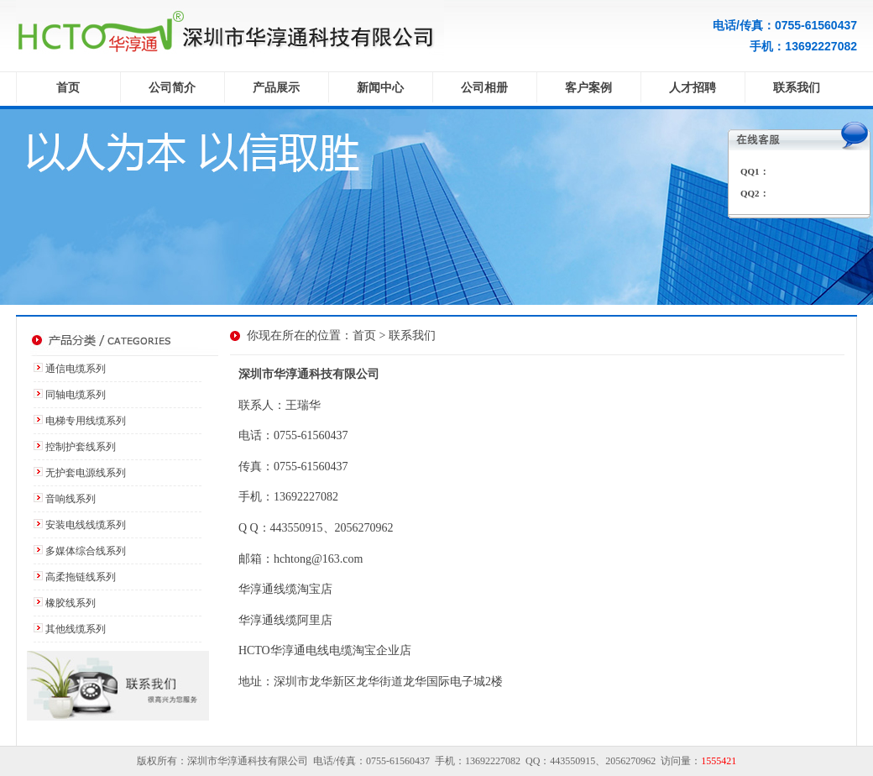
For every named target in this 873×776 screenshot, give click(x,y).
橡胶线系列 (70, 603)
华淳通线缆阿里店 (285, 620)
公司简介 (172, 87)
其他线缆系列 (75, 629)
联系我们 (796, 87)
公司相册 (484, 87)
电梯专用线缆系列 (85, 421)
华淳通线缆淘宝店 (285, 589)
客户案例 (588, 87)
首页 (68, 87)
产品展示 (276, 87)
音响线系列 (70, 499)
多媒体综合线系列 (85, 551)
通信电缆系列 (75, 369)
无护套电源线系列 (85, 473)
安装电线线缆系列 (85, 525)
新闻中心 (380, 87)
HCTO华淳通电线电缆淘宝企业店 (324, 650)
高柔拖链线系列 (80, 577)
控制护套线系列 (80, 447)
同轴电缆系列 (75, 395)
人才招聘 (692, 87)
